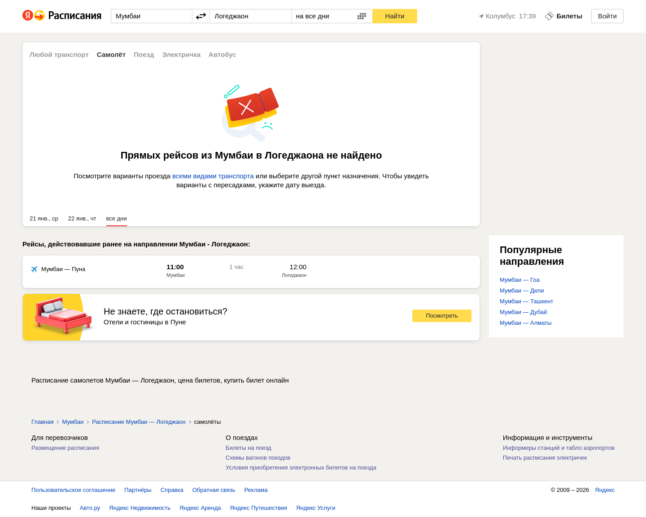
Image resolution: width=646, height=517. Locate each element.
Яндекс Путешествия (259, 507)
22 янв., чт (82, 218)
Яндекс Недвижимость (139, 507)
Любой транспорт (59, 54)
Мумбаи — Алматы (525, 322)
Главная (42, 421)
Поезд (144, 54)
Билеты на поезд (248, 447)
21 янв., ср (44, 218)
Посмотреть (442, 315)
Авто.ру (90, 507)
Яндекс (605, 490)
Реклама (256, 490)
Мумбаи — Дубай (523, 312)
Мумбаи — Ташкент (526, 301)
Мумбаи (175, 275)
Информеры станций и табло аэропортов (559, 447)
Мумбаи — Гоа (520, 279)
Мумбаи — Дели (522, 290)
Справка (172, 490)
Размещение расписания (65, 447)
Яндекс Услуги (315, 507)
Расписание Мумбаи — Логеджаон (138, 421)
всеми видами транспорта (213, 176)
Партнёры (137, 490)
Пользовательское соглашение (73, 490)
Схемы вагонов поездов (258, 457)
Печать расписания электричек (545, 457)
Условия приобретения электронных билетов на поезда (301, 467)
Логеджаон (294, 275)
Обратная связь (214, 490)
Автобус (222, 54)
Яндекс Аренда (200, 507)
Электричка (181, 54)
